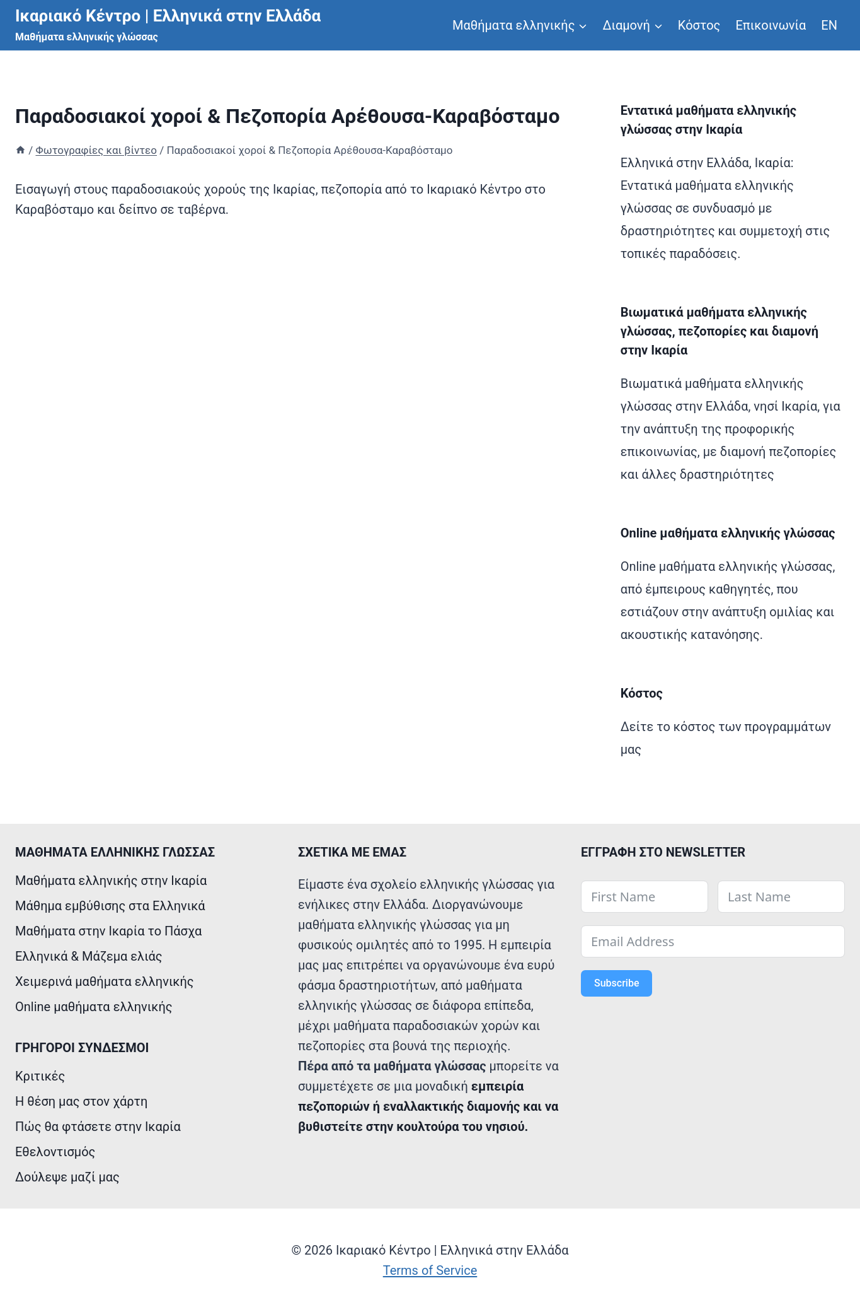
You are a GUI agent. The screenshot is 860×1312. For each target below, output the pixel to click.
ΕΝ (829, 25)
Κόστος (699, 25)
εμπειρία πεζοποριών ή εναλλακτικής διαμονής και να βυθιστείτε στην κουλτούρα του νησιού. (428, 1106)
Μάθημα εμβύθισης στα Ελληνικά (110, 905)
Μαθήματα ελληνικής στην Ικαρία (111, 880)
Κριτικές (40, 1076)
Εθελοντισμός (55, 1151)
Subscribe (616, 983)
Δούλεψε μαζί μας (67, 1177)
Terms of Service (430, 1270)
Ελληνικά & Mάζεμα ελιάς (89, 956)
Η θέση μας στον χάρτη (81, 1101)
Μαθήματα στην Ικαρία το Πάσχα (108, 931)
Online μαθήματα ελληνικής (94, 1006)
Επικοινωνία (770, 25)
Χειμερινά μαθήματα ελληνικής (104, 981)
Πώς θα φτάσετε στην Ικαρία (98, 1126)
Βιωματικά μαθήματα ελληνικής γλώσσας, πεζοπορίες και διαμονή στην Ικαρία (719, 331)
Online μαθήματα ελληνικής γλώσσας (728, 533)
